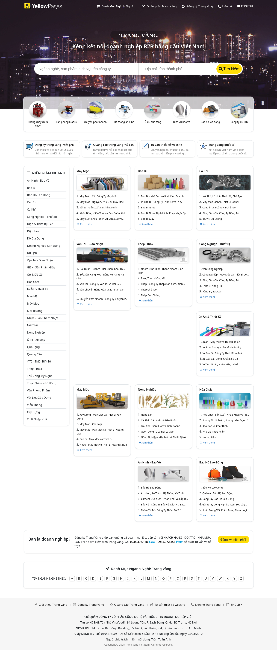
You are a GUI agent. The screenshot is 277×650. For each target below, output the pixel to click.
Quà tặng (33, 347)
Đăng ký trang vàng (54, 145)
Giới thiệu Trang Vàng (53, 605)
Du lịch (32, 253)
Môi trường (35, 311)
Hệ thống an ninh (124, 122)
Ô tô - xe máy (36, 340)
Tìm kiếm (229, 68)
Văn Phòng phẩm (38, 390)
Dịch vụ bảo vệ (181, 122)
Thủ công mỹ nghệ (39, 376)
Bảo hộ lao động (210, 122)
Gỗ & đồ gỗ (35, 275)
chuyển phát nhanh (95, 122)
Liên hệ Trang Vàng (208, 605)
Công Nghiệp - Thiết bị (42, 217)
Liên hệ (225, 6)
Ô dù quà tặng (153, 122)
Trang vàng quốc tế (221, 145)
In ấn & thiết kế (37, 289)
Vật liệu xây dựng (39, 398)
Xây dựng (33, 412)
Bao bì (31, 188)
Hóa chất (33, 282)
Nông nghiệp (36, 332)
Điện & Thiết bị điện (40, 224)
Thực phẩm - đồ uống (41, 383)
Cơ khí (31, 209)
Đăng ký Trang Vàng (90, 605)
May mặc (33, 296)
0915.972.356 (166, 542)
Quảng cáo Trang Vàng (129, 605)
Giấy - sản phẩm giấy (41, 267)
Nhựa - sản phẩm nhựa (42, 318)
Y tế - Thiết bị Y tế (39, 361)
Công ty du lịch (239, 122)
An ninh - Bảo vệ (38, 180)
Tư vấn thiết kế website (166, 145)
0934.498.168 (139, 542)
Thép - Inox (34, 369)
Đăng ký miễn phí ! (233, 539)
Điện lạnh (33, 231)
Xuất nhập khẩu (38, 419)
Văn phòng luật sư (66, 122)
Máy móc (33, 303)
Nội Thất (32, 325)
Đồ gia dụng (35, 238)
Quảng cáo (34, 354)
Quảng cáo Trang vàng (159, 6)
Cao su (31, 202)
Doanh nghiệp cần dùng (43, 246)
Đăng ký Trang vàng (197, 6)
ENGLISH (245, 6)
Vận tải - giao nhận (40, 260)
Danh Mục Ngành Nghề (115, 6)
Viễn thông (34, 405)
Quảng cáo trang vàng (113, 145)
